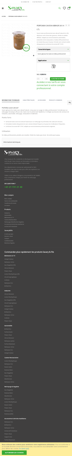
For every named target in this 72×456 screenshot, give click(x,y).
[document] (36, 449)
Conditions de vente (10, 203)
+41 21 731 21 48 (13, 187)
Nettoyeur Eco (8, 283)
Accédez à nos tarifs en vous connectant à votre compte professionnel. (51, 85)
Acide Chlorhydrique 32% (12, 274)
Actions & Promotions (10, 431)
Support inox (8, 437)
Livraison (7, 206)
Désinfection (8, 379)
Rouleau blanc (8, 370)
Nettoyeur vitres (9, 262)
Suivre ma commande (10, 201)
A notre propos (8, 234)
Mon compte (8, 199)
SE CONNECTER (25, 2)
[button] (33, 55)
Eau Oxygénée (8, 373)
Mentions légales (9, 243)
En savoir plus (24, 449)
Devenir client (8, 237)
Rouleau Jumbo (8, 414)
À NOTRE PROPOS (37, 2)
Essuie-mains (8, 367)
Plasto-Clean (8, 271)
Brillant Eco (7, 286)
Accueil (4, 16)
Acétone (6, 280)
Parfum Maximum (9, 344)
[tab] (11, 100)
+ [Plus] (46, 79)
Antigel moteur (8, 259)
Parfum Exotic (8, 332)
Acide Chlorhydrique (10, 297)
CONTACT (48, 2)
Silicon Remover (9, 268)
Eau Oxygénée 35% (10, 265)
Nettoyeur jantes (9, 341)
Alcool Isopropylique (10, 277)
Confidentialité (8, 241)
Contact (6, 239)
